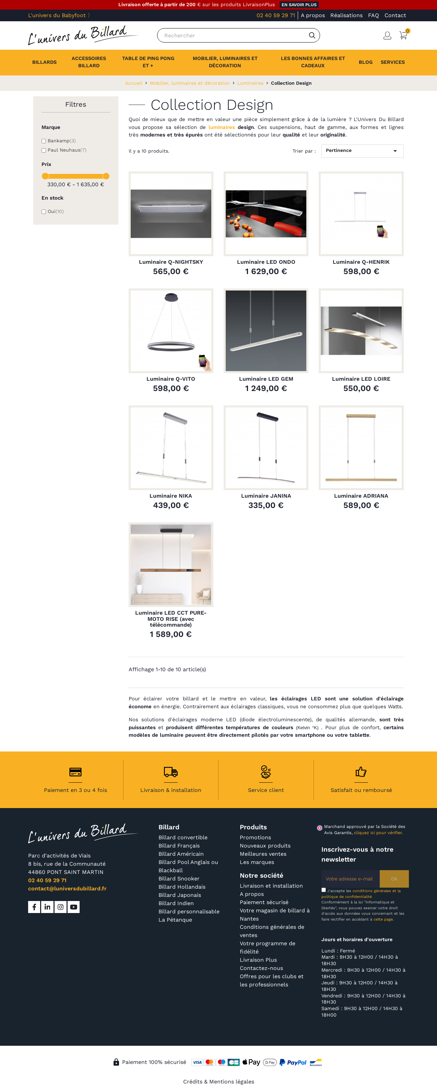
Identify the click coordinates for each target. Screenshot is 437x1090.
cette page (383, 919)
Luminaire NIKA (171, 496)
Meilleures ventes (263, 854)
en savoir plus (299, 4)
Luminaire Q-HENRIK (361, 262)
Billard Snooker (179, 878)
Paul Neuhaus (67, 150)
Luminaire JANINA (266, 496)
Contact (395, 15)
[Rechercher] (238, 35)
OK (394, 878)
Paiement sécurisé (264, 902)
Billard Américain (181, 854)
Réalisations (346, 15)
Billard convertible (183, 837)
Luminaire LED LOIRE (361, 379)
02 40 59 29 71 (276, 15)
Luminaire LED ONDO (266, 262)
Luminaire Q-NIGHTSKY (171, 262)
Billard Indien (176, 903)
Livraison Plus (258, 960)
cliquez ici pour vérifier (378, 832)
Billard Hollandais (181, 887)
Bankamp (62, 140)
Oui (56, 211)
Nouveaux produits (265, 845)
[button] (393, 62)
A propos (313, 15)
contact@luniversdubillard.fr (67, 888)
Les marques (257, 862)
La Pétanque (175, 919)
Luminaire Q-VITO (170, 379)
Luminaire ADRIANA (361, 496)
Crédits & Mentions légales (218, 1081)
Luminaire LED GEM (266, 379)
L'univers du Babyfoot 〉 (60, 15)
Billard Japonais (179, 895)
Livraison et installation (271, 885)
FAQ (373, 15)
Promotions (255, 837)
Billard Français (179, 845)
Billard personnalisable (189, 911)
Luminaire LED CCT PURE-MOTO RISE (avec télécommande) (170, 619)
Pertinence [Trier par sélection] (362, 151)
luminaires (222, 127)
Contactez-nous (261, 968)
